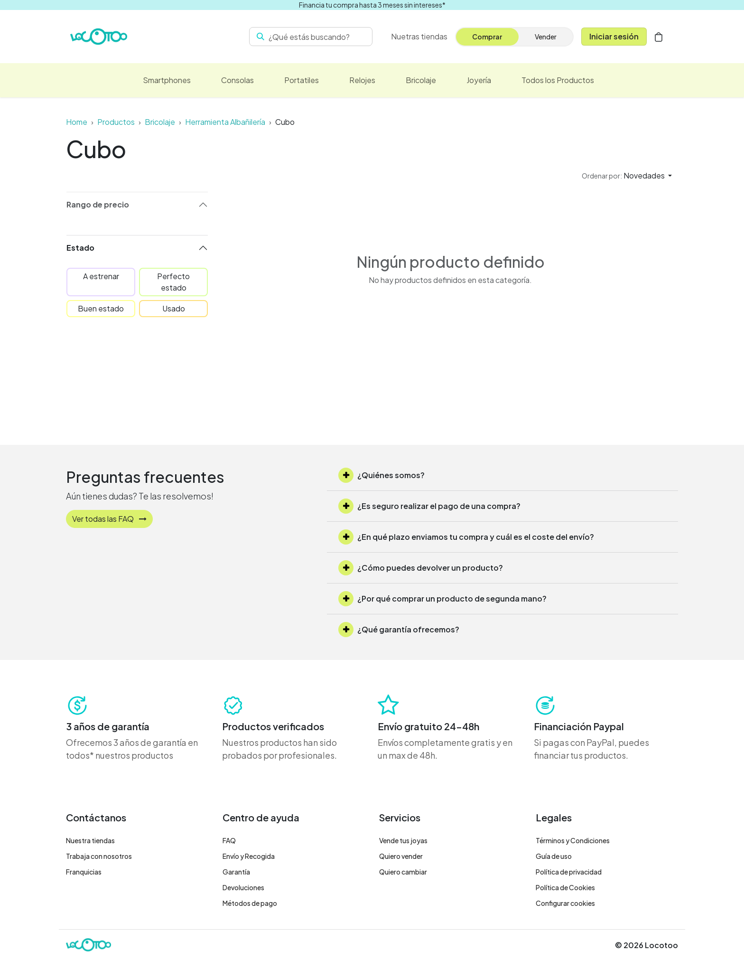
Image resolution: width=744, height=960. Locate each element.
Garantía (236, 871)
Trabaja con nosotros (99, 856)
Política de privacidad (569, 871)
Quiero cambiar (403, 871)
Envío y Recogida (249, 856)
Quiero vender (401, 856)
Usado (173, 308)
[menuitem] (419, 36)
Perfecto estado (173, 281)
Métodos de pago (250, 903)
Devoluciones (243, 887)
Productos (116, 122)
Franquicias (84, 871)
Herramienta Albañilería (225, 122)
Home (76, 122)
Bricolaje (160, 122)
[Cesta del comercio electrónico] (659, 36)
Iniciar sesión (614, 36)
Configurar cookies (565, 903)
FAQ (229, 840)
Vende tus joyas (403, 840)
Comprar (487, 36)
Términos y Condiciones (573, 840)
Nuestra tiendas (90, 840)
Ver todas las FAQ (109, 519)
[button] (627, 176)
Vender (546, 36)
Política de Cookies (565, 887)
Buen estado (101, 308)
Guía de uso (554, 856)
